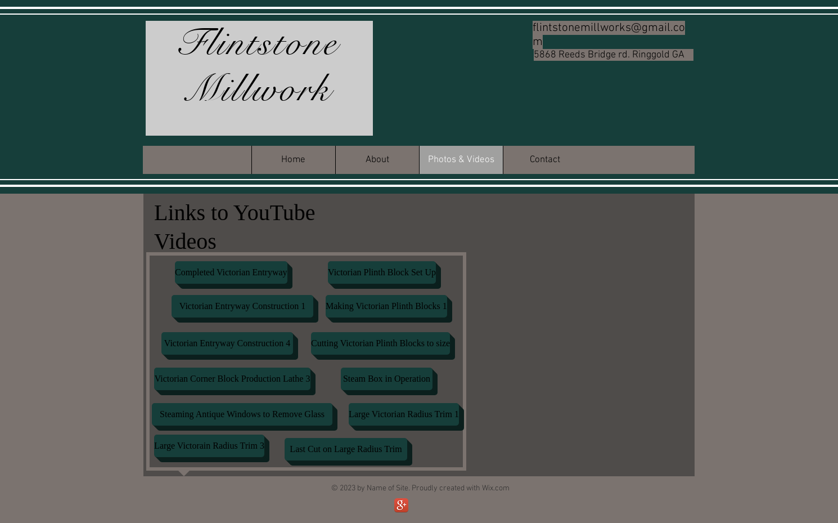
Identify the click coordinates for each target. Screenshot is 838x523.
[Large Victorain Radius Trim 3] (209, 446)
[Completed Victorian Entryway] (231, 272)
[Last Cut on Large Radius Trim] (346, 449)
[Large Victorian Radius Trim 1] (404, 414)
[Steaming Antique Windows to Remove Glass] (242, 414)
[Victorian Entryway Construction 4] (227, 343)
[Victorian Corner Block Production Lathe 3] (232, 379)
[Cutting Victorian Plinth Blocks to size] (380, 343)
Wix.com (496, 488)
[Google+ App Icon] (401, 505)
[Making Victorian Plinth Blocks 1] (386, 306)
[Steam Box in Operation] (386, 379)
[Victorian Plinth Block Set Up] (382, 272)
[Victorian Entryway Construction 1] (242, 306)
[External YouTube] (580, 263)
